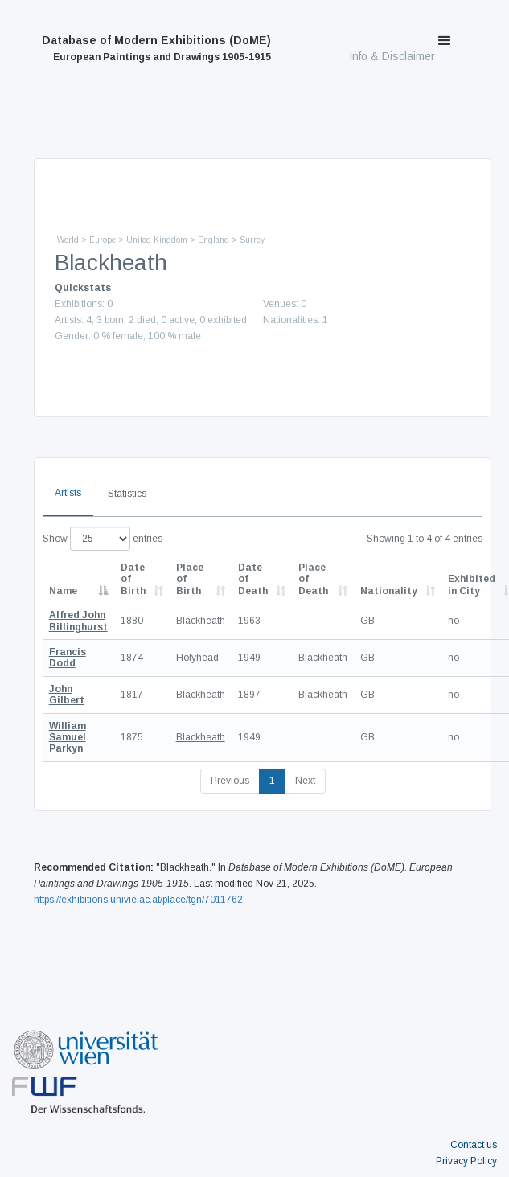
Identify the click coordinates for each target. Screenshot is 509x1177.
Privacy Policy (466, 1161)
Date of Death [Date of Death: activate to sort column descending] (253, 579)
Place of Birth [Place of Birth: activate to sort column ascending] (189, 579)
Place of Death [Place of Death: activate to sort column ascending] (313, 579)
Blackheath (200, 620)
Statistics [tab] (127, 493)
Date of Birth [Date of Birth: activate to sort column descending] (133, 579)
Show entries (102, 539)
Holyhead (197, 657)
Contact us (473, 1144)
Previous (230, 780)
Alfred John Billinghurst (78, 620)
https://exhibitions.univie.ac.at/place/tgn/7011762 (138, 899)
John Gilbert (66, 694)
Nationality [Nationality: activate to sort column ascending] (388, 591)
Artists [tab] (68, 492)
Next (305, 780)
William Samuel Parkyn (67, 737)
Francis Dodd (67, 657)
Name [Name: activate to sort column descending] (63, 591)
